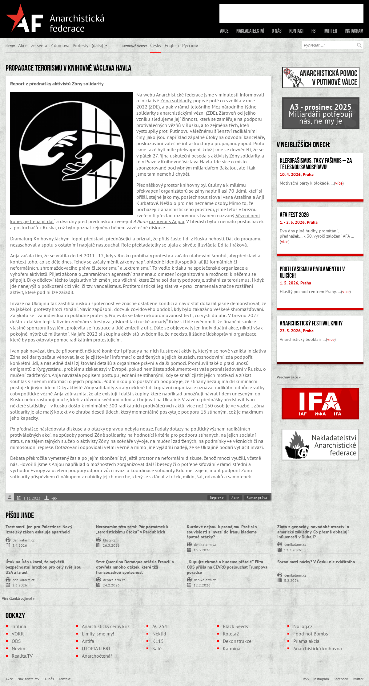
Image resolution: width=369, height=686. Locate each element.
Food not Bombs (310, 634)
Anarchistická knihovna (317, 648)
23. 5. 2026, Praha (297, 330)
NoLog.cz (302, 626)
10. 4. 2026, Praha (297, 174)
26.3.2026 (111, 545)
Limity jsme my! (98, 634)
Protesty (80, 45)
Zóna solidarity (175, 100)
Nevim (18, 648)
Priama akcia (306, 641)
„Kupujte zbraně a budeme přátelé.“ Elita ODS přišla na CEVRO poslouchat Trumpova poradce (227, 567)
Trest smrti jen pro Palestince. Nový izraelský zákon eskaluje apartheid (39, 529)
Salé (157, 648)
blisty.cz (109, 539)
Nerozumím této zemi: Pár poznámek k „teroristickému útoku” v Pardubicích (132, 529)
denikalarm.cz (23, 539)
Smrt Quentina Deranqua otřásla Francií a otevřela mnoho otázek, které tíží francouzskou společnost (135, 567)
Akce (224, 31)
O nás (277, 31)
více (339, 183)
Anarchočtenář (97, 656)
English (172, 45)
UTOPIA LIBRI (96, 648)
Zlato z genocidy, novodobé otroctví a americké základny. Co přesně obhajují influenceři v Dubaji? (313, 532)
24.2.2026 (111, 585)
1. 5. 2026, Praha (295, 283)
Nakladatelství (250, 31)
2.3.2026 (19, 585)
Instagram (354, 31)
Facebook (341, 678)
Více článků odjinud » (18, 598)
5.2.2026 (291, 580)
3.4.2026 (19, 545)
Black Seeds (235, 626)
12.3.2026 (292, 550)
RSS (306, 678)
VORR (18, 634)
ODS (16, 641)
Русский (190, 45)
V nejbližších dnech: (304, 144)
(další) (97, 45)
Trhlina (19, 626)
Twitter (330, 31)
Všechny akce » (289, 376)
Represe (217, 498)
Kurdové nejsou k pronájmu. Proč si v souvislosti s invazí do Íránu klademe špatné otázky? (222, 532)
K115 (158, 641)
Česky (155, 45)
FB (313, 31)
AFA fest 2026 (294, 214)
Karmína (231, 648)
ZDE (154, 107)
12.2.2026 (202, 585)
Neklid (159, 634)
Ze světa (39, 45)
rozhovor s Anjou (166, 221)
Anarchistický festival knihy (311, 323)
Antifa (88, 641)
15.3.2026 (202, 550)
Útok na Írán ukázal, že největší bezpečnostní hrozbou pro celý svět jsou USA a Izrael (44, 567)
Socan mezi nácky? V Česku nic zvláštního (316, 562)
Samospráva (257, 498)
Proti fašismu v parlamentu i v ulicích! (312, 272)
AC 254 (159, 626)
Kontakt (296, 31)
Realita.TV (22, 656)
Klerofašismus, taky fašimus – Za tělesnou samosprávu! (316, 164)
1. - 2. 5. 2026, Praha (299, 222)
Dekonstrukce (237, 641)
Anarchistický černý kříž (106, 626)
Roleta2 (231, 634)
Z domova (59, 45)
